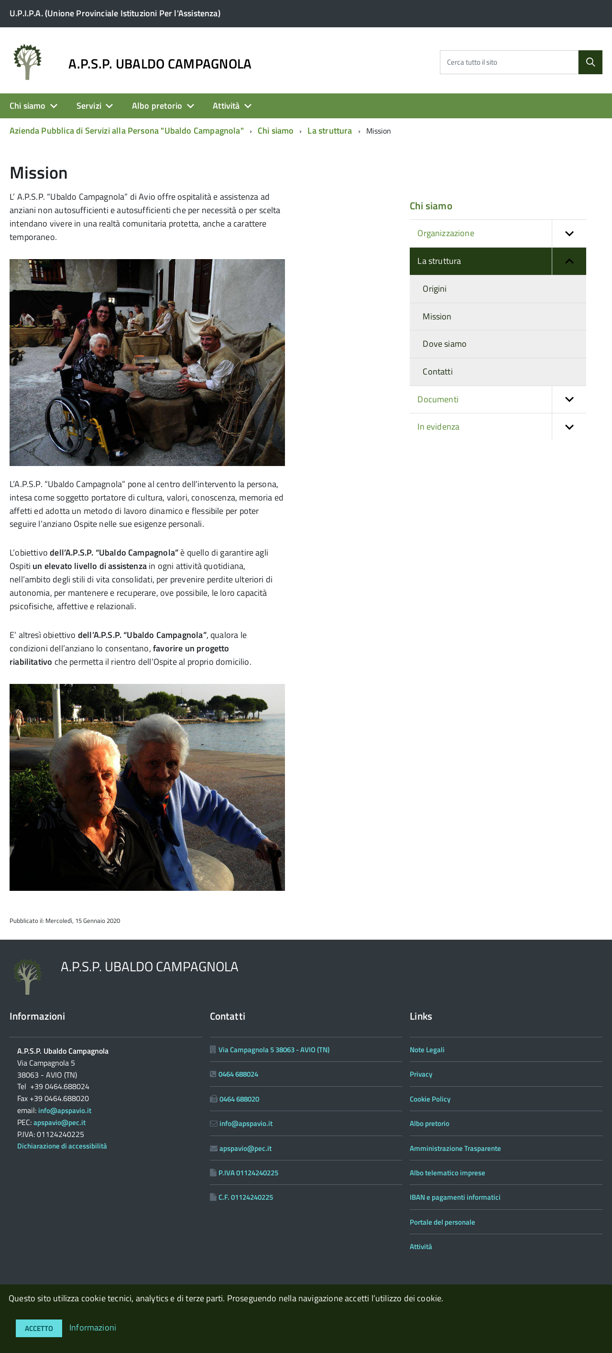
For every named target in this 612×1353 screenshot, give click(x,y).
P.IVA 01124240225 (248, 1172)
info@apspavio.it (64, 1110)
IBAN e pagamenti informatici (455, 1197)
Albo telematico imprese (447, 1172)
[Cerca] (590, 62)
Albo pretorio (157, 105)
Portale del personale (442, 1222)
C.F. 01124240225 (246, 1197)
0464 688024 (238, 1074)
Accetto (39, 1328)
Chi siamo (28, 105)
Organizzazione (501, 233)
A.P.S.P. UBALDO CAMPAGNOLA (159, 63)
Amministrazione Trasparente (455, 1148)
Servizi (88, 105)
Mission (437, 316)
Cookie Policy (430, 1098)
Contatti (437, 371)
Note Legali (427, 1049)
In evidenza (501, 427)
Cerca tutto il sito (472, 62)
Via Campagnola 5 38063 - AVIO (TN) (274, 1049)
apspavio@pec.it (59, 1122)
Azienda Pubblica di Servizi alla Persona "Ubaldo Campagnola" (127, 130)
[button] (569, 233)
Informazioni (92, 1327)
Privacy (421, 1074)
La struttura (329, 130)
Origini (435, 288)
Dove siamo (445, 343)
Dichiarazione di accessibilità (62, 1145)
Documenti (501, 399)
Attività (226, 105)
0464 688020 (239, 1098)
